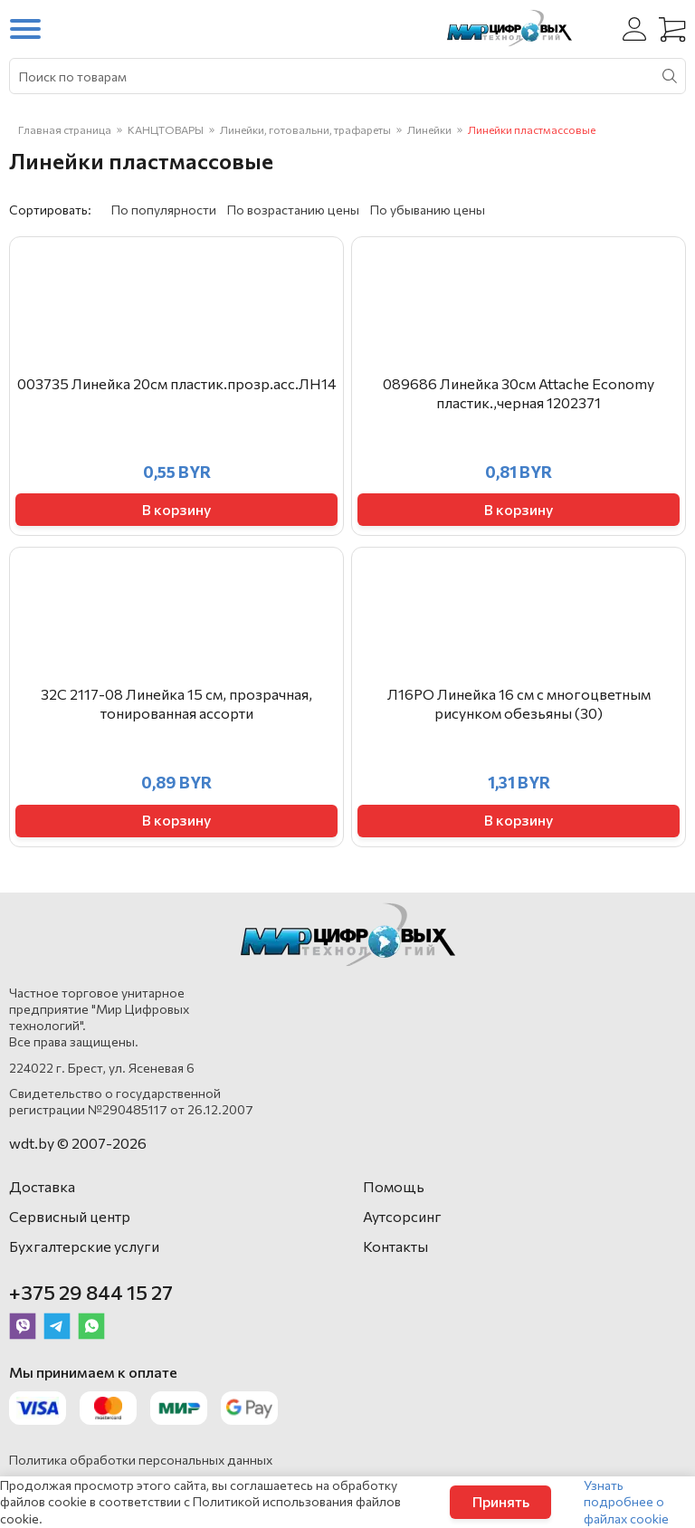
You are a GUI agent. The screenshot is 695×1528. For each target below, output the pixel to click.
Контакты (395, 1246)
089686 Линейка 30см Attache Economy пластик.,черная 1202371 (518, 393)
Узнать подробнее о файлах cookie (626, 1501)
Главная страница (64, 129)
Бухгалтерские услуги (84, 1246)
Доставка (42, 1186)
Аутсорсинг (402, 1216)
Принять (500, 1501)
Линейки (429, 129)
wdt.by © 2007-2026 (78, 1142)
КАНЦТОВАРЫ (166, 129)
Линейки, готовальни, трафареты (305, 129)
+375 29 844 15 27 (91, 1292)
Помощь (393, 1186)
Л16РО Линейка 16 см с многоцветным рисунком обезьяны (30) (519, 703)
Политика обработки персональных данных (140, 1459)
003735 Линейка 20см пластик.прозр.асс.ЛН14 (177, 383)
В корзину (176, 509)
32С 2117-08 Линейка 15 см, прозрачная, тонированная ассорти (176, 703)
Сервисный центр (69, 1216)
